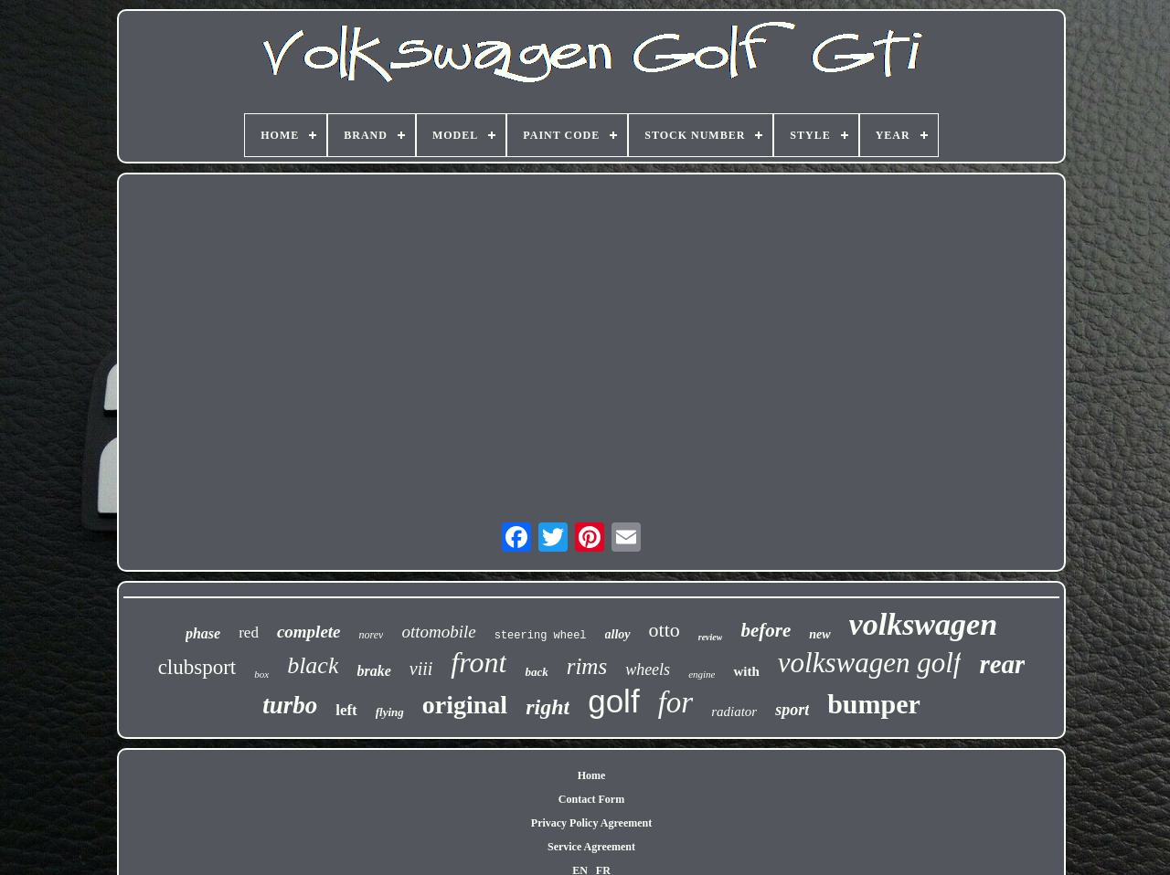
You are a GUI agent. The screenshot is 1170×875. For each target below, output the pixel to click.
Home (592, 775)
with (746, 671)
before (765, 630)
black (312, 665)
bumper (873, 704)
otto (664, 629)
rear (1002, 664)
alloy (618, 634)
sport (792, 710)
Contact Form (591, 799)
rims (587, 666)
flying (390, 712)
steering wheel (541, 635)
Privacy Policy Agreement (591, 823)
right (547, 707)
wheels (647, 669)
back (536, 672)
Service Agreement (591, 846)
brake (373, 671)
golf (613, 701)
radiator (734, 711)
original (464, 705)
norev (371, 634)
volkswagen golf (870, 663)
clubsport (197, 667)
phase (203, 633)
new (819, 634)
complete (309, 631)
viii (421, 669)
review (710, 637)
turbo (289, 705)
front (478, 662)
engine (701, 674)
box (261, 674)
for (676, 702)
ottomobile (438, 631)
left (346, 710)
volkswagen (923, 624)
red (249, 632)
